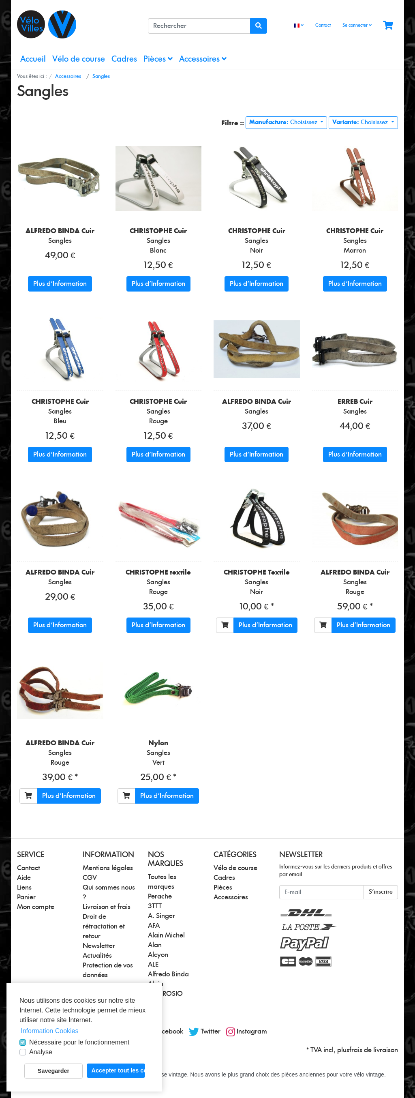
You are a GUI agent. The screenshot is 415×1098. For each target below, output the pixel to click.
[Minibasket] (388, 25)
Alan (155, 945)
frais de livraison (373, 1050)
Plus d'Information (60, 284)
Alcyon (158, 955)
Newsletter (99, 946)
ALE (153, 964)
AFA (154, 925)
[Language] (298, 26)
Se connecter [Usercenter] (357, 25)
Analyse (40, 1052)
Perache (160, 896)
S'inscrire (381, 892)
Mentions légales (108, 868)
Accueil (33, 59)
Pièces (158, 59)
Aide (24, 878)
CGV (90, 878)
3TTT (155, 906)
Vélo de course (78, 59)
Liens (24, 887)
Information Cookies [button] (49, 1030)
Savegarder (53, 1071)
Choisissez (284, 122)
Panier (26, 897)
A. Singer (161, 916)
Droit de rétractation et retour (104, 926)
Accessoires (203, 59)
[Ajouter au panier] (225, 625)
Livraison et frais (106, 907)
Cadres (124, 59)
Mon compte (35, 907)
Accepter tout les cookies (118, 1070)
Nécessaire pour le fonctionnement (79, 1042)
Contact (323, 25)
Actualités (97, 955)
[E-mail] (321, 892)
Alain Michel (166, 935)
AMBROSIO (165, 994)
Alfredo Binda (168, 974)
